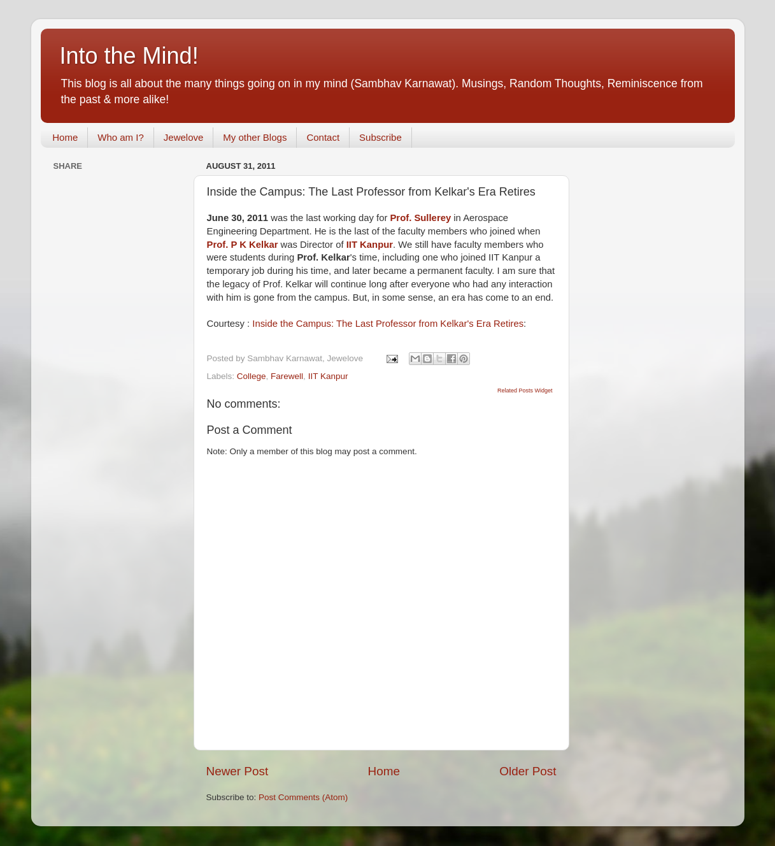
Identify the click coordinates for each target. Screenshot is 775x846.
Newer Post (237, 771)
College (251, 376)
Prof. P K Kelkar (242, 245)
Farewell (287, 376)
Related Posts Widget (525, 390)
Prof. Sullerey (420, 218)
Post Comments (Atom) (303, 797)
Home (65, 137)
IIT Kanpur (328, 376)
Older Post (527, 771)
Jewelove (184, 137)
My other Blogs (255, 137)
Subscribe (380, 137)
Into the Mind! (129, 56)
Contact (322, 137)
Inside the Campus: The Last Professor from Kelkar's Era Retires (387, 324)
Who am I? (120, 137)
